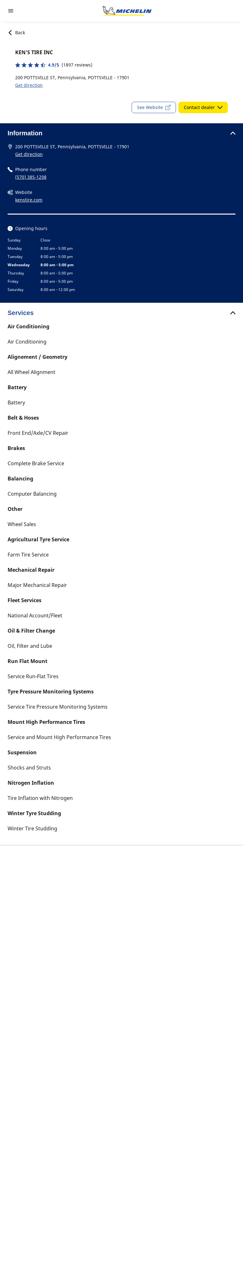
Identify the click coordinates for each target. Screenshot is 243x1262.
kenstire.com (28, 200)
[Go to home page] (127, 10)
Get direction (29, 85)
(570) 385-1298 (31, 177)
